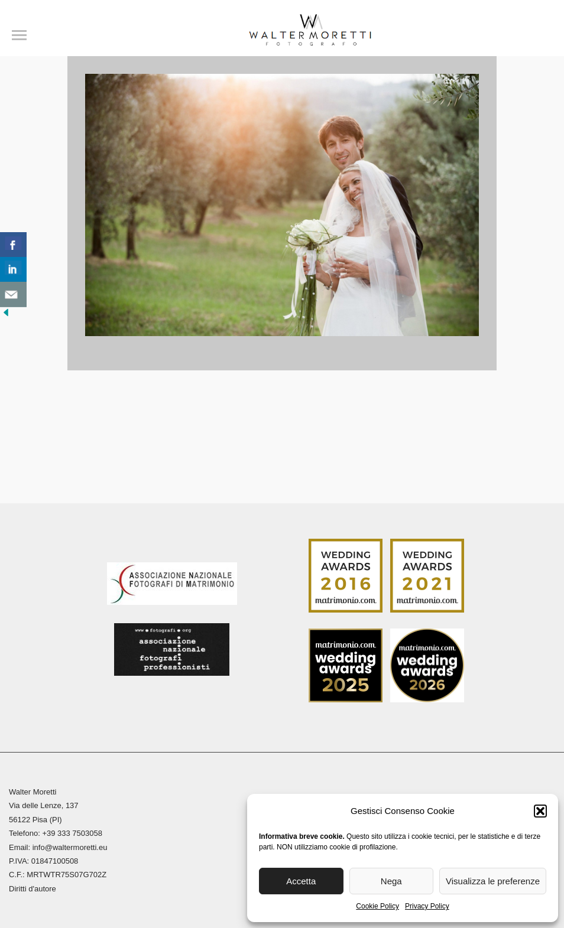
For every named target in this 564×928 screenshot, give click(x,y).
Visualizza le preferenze (493, 881)
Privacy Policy (427, 906)
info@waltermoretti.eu (70, 847)
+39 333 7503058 (72, 833)
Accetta (301, 881)
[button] (540, 811)
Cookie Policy (377, 906)
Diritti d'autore (32, 888)
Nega (391, 881)
